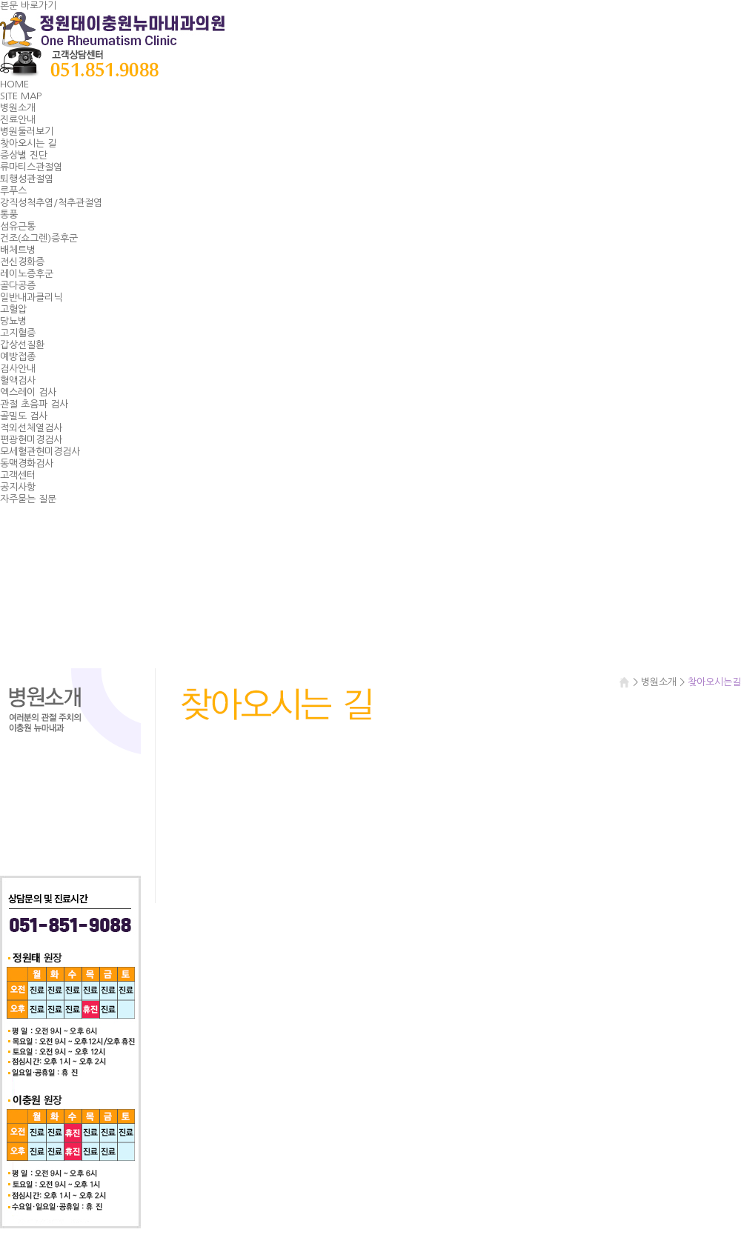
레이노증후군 (26, 274)
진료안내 (18, 119)
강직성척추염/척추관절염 (51, 202)
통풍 (9, 214)
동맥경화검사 (26, 463)
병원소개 (18, 108)
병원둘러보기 (26, 131)
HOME (14, 84)
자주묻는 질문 (28, 499)
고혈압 (13, 309)
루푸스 (13, 191)
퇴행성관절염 (26, 179)
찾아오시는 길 (28, 143)
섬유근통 (18, 226)
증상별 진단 (23, 155)
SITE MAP (20, 96)
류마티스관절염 (31, 167)
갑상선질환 (22, 345)
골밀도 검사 (23, 416)
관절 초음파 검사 (34, 404)
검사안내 (18, 368)
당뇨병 (13, 321)
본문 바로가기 (28, 5)
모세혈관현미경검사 (40, 451)
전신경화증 (22, 262)
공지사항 (18, 487)
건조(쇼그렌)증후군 (39, 238)
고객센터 (18, 475)
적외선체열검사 (31, 428)
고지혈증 (18, 333)
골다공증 (18, 285)
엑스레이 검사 (28, 392)
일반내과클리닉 (31, 297)
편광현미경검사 (31, 440)
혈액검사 (18, 380)
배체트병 (18, 250)
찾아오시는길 (70, 820)
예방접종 (18, 357)
